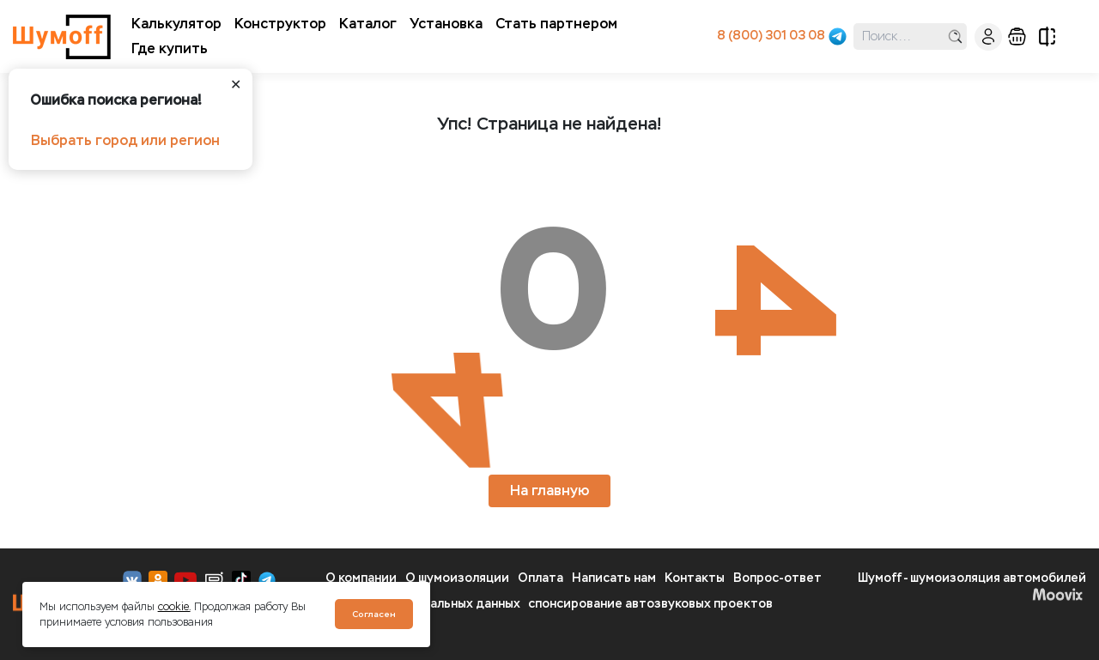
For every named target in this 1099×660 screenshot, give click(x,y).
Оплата (540, 578)
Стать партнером (556, 23)
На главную (549, 490)
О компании (361, 578)
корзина (1017, 36)
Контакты (695, 578)
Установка (446, 23)
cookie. (174, 607)
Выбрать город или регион (125, 140)
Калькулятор (176, 23)
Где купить (169, 48)
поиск (955, 36)
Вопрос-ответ (777, 578)
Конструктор (280, 23)
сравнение (1047, 36)
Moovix (1057, 594)
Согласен (374, 614)
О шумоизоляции (457, 578)
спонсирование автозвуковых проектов (650, 603)
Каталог (368, 23)
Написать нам (614, 578)
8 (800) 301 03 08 (771, 35)
